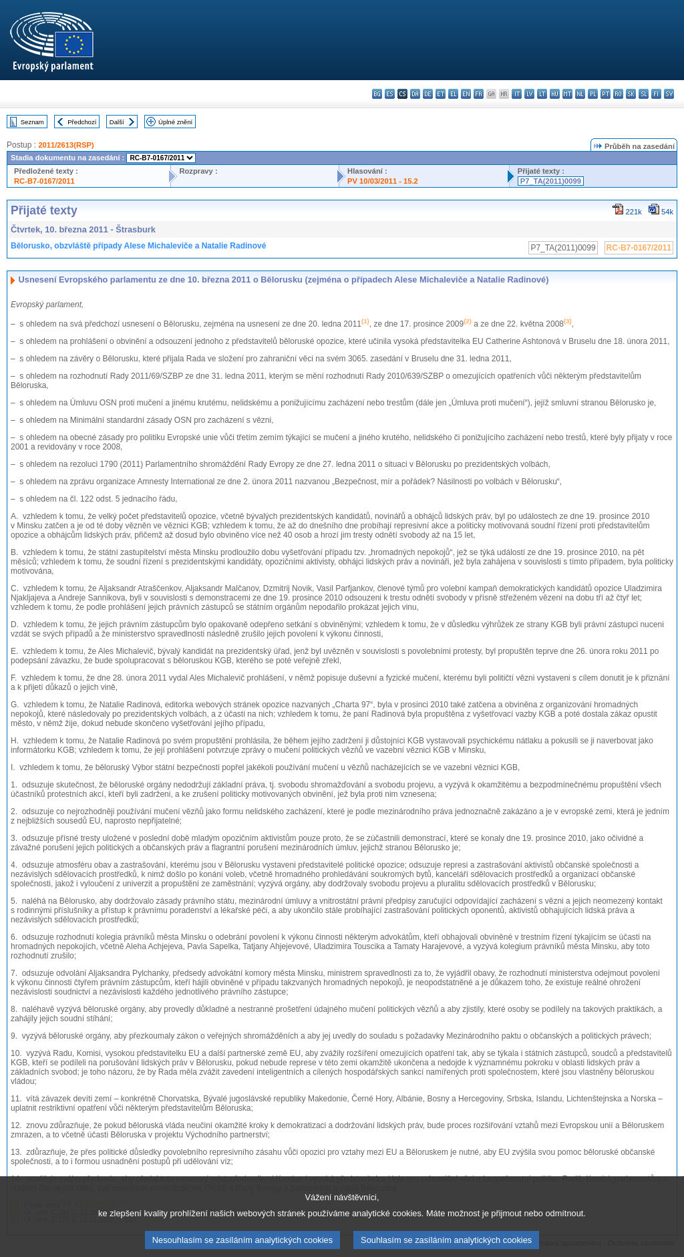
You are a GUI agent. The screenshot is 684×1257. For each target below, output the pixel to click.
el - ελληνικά (453, 94)
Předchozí (81, 122)
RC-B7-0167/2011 (44, 181)
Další (117, 122)
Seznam (32, 122)
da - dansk (415, 94)
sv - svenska (669, 94)
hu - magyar (555, 94)
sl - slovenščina (644, 94)
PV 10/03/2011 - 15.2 (382, 181)
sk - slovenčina (631, 94)
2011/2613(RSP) (66, 145)
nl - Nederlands (580, 94)
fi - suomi (656, 94)
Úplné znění (175, 122)
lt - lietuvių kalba (542, 94)
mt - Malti (567, 94)
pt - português (606, 94)
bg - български (377, 94)
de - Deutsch (428, 94)
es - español (390, 94)
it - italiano (517, 94)
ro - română (618, 94)
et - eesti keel (441, 94)
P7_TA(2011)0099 (550, 181)
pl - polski (593, 94)
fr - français (479, 94)
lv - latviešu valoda (529, 94)
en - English (466, 94)
